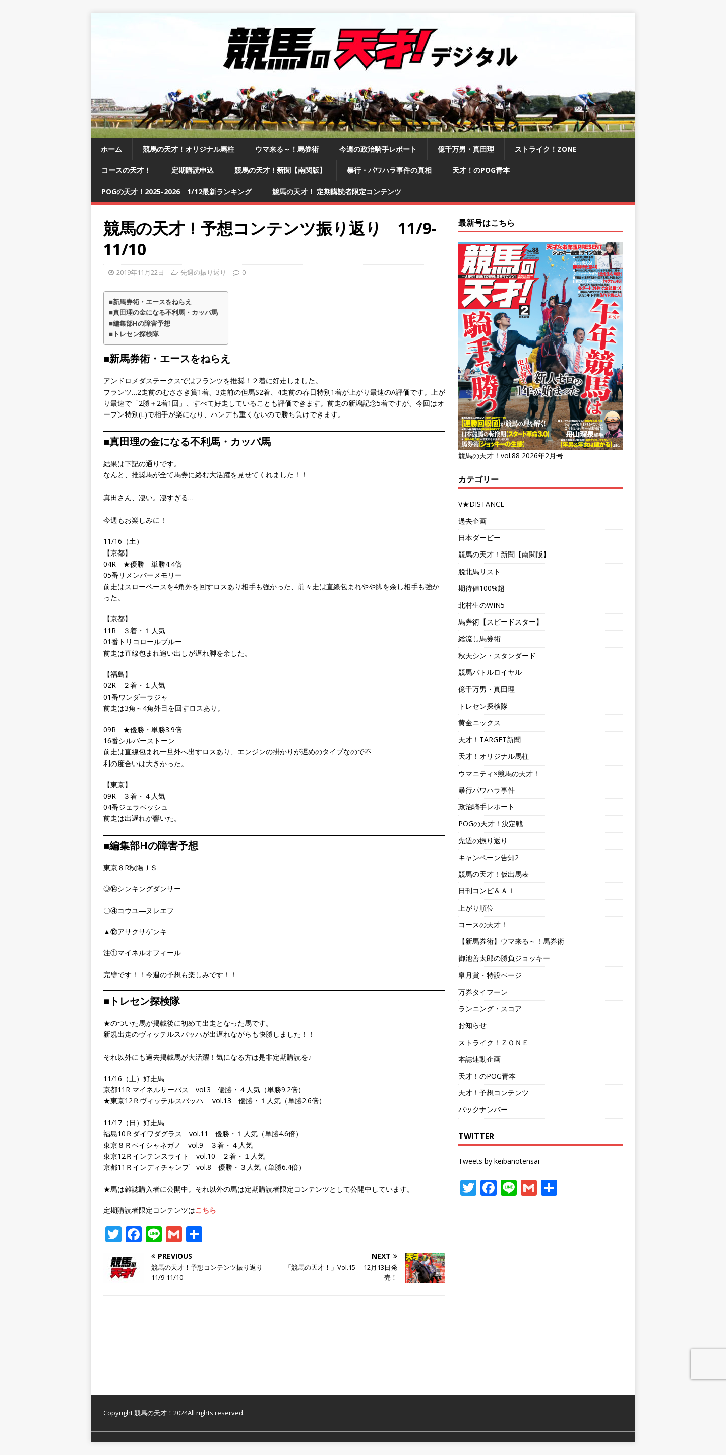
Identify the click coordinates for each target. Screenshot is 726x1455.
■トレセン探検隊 (134, 333)
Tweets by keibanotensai (498, 1161)
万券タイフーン (483, 992)
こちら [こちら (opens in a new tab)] (205, 1210)
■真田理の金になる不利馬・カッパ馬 (163, 312)
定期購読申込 (192, 170)
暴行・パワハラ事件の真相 (389, 170)
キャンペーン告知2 (488, 857)
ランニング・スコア (490, 1008)
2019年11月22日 (140, 272)
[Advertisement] (540, 1296)
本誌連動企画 (479, 1059)
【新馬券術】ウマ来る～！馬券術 (511, 941)
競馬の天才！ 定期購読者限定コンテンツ (336, 191)
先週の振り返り (203, 272)
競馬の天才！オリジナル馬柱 (188, 149)
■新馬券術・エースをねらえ (150, 301)
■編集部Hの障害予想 (139, 323)
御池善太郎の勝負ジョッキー (504, 958)
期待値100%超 (481, 588)
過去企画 (472, 521)
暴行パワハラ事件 (486, 790)
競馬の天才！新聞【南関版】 (280, 170)
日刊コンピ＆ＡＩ (486, 890)
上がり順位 (476, 908)
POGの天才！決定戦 (490, 823)
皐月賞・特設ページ (490, 975)
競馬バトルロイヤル (490, 672)
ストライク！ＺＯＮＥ (493, 1042)
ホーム (111, 149)
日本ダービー (479, 537)
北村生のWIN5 (481, 605)
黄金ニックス (479, 722)
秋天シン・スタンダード (497, 655)
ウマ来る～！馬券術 (287, 149)
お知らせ (472, 1025)
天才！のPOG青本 (481, 170)
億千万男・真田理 (466, 149)
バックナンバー (483, 1109)
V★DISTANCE (481, 504)
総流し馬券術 (479, 638)
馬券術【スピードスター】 (500, 622)
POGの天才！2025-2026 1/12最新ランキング (176, 191)
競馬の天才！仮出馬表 (493, 874)
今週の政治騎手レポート (378, 149)
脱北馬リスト (479, 571)
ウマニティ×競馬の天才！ (499, 773)
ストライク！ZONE (546, 149)
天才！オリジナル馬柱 (493, 756)
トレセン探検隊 (483, 706)
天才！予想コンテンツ (493, 1092)
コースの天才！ (126, 170)
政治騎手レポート (486, 806)
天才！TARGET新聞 (489, 739)
